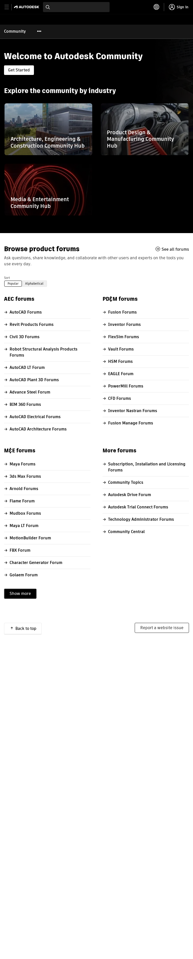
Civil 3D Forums (24, 337)
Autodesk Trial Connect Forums (138, 507)
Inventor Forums (124, 324)
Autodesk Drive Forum (129, 495)
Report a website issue (161, 628)
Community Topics (125, 482)
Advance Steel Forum (30, 392)
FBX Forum (20, 550)
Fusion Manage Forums (130, 423)
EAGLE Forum (120, 374)
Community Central (126, 532)
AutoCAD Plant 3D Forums (34, 380)
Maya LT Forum (24, 526)
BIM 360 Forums (25, 404)
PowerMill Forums (125, 386)
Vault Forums (121, 349)
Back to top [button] (25, 628)
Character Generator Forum (36, 562)
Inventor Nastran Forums (132, 411)
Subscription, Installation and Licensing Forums (146, 467)
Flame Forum (22, 501)
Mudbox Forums (25, 513)
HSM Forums (120, 361)
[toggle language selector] (156, 7)
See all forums (175, 249)
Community (15, 31)
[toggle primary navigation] (9, 7)
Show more (20, 593)
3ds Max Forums (25, 476)
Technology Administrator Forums (141, 519)
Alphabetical (34, 283)
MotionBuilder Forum (30, 538)
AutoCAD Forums (26, 312)
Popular (13, 283)
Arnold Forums (24, 489)
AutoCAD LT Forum (27, 367)
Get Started (19, 70)
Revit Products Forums (32, 324)
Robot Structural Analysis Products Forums (43, 352)
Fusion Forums (122, 312)
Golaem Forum (24, 575)
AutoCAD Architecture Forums (38, 429)
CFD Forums (119, 398)
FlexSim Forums (123, 337)
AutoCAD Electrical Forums (35, 417)
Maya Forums (22, 464)
